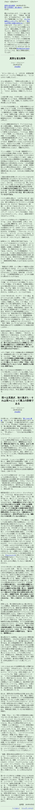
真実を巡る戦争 (9, 5)
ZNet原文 (17, 66)
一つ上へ (16, 808)
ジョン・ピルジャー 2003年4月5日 (17, 403)
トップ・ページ (27, 808)
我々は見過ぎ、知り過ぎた (13, 7)
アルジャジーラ (10, 555)
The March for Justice (23, 48)
